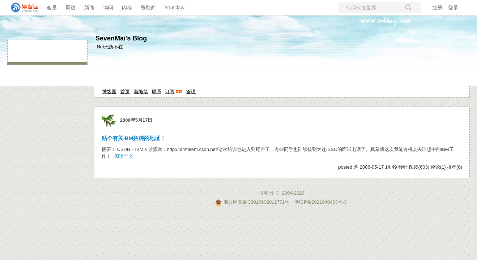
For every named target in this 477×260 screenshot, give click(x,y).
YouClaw (174, 7)
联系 (156, 91)
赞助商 (148, 7)
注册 (437, 7)
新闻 (89, 7)
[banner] (21, 8)
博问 (108, 7)
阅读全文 (123, 156)
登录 (453, 7)
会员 (52, 7)
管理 (191, 91)
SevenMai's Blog (121, 38)
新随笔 (141, 91)
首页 (125, 91)
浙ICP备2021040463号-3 (320, 202)
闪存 (127, 7)
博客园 (109, 91)
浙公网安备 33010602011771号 (252, 202)
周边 (70, 7)
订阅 (169, 91)
